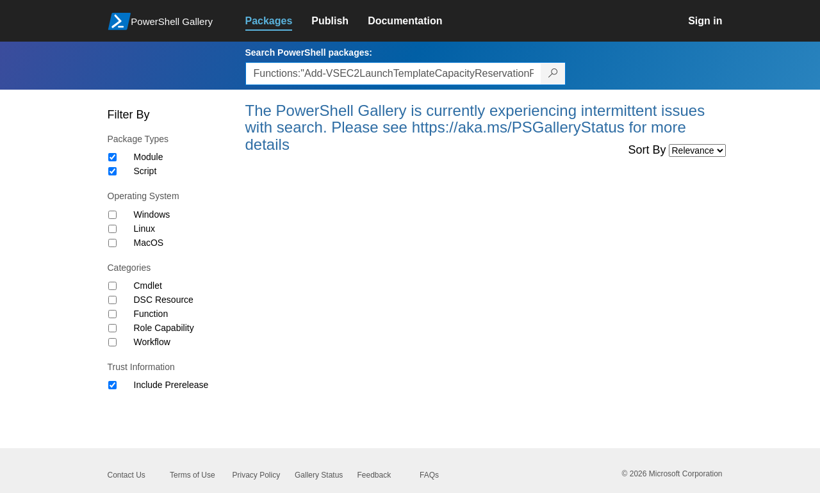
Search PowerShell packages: (308, 52)
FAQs (429, 475)
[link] (278, 21)
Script (145, 171)
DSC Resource (163, 300)
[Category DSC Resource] (112, 300)
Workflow (152, 342)
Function (151, 314)
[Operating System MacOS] (112, 243)
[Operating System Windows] (112, 215)
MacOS (149, 243)
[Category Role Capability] (112, 328)
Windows (152, 214)
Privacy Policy (257, 475)
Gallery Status (319, 475)
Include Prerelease (171, 385)
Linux (144, 228)
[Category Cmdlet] (112, 286)
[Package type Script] (112, 171)
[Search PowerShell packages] (553, 73)
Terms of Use (192, 475)
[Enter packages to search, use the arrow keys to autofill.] (393, 73)
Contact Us (126, 475)
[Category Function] (112, 314)
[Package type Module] (112, 157)
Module (148, 157)
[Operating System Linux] (112, 229)
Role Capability (164, 328)
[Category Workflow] (112, 342)
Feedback (374, 475)
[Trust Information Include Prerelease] (112, 385)
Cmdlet (148, 285)
